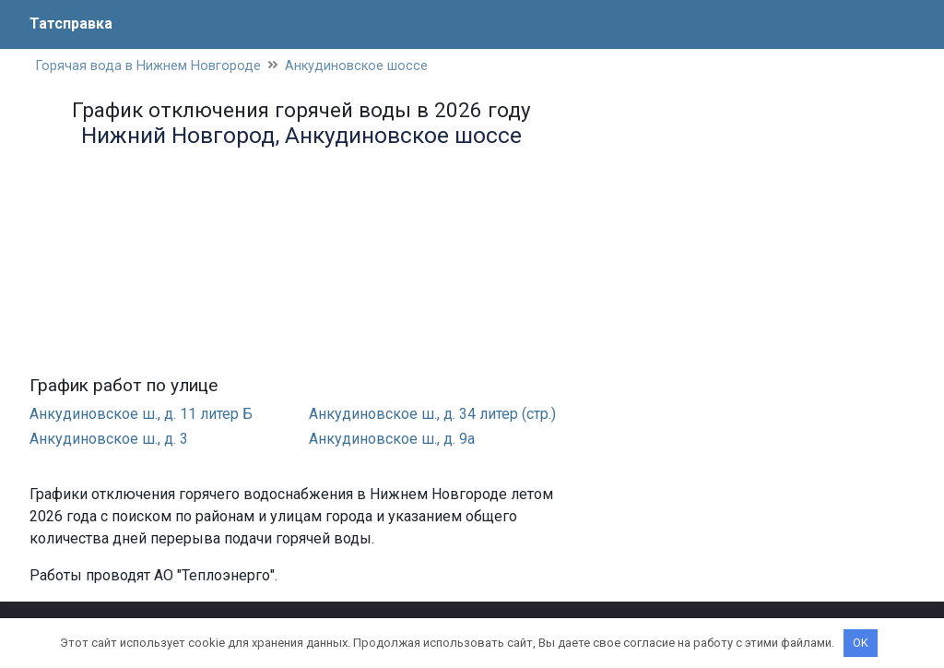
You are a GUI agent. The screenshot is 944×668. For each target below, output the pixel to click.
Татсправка (71, 23)
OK (860, 643)
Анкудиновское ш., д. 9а (392, 438)
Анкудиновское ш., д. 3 (109, 438)
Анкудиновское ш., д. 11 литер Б (141, 414)
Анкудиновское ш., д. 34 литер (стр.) (432, 414)
